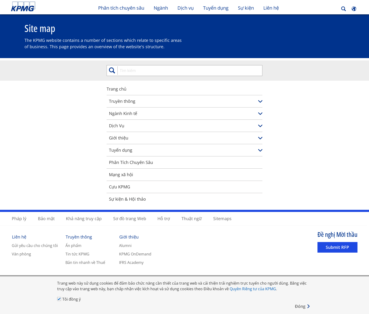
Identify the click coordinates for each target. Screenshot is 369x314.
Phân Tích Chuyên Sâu (49, 162)
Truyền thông (40, 101)
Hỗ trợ (163, 218)
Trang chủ (34, 88)
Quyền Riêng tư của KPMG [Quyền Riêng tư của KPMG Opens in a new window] (253, 288)
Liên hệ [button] (271, 8)
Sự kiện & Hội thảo (45, 199)
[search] (184, 70)
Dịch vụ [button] (185, 8)
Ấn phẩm (73, 245)
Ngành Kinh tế (41, 113)
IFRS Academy (131, 262)
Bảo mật (46, 218)
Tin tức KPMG (77, 253)
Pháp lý (19, 218)
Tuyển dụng (216, 8)
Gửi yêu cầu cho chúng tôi (35, 245)
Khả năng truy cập (84, 218)
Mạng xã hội (39, 174)
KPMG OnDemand (135, 253)
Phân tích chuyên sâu (121, 8)
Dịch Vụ (34, 125)
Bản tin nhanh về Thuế (85, 262)
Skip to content (44, 7)
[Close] (302, 306)
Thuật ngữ (191, 218)
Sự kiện (246, 8)
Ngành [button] (161, 8)
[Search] (343, 9)
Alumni (125, 245)
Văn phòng (21, 253)
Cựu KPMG (37, 186)
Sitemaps (222, 218)
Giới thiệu (36, 137)
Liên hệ (19, 236)
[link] (342, 101)
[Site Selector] (354, 9)
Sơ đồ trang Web (129, 218)
